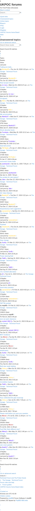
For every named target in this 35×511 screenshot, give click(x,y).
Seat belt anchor (5, 146)
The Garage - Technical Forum (10, 213)
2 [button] (0, 53)
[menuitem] (6, 19)
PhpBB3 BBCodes (22, 500)
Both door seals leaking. (8, 366)
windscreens (4, 350)
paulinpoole (6, 164)
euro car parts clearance (8, 319)
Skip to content (5, 10)
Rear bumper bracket (7, 83)
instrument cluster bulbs (8, 161)
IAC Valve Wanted (6, 193)
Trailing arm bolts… (6, 67)
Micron (5, 337)
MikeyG (4, 431)
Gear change (4, 240)
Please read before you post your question (14, 413)
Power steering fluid (6, 256)
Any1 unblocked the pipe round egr (11, 398)
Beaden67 (5, 195)
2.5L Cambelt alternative (8, 272)
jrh (3, 274)
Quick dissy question (7, 287)
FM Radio (5, 148)
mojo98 (4, 305)
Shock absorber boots (7, 130)
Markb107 (5, 116)
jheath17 (5, 447)
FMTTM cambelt (5, 303)
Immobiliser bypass (6, 382)
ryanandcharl (6, 211)
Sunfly (4, 242)
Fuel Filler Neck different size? (10, 429)
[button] (0, 56)
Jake (3, 179)
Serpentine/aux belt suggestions (10, 209)
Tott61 (4, 258)
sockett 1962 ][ (7, 321)
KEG (3, 101)
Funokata (5, 132)
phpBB (10, 498)
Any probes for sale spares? (9, 177)
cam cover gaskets (6, 445)
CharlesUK (5, 227)
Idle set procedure (6, 114)
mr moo (4, 85)
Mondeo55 (5, 69)
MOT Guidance (5, 335)
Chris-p (4, 368)
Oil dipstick (3, 98)
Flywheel (3, 224)
